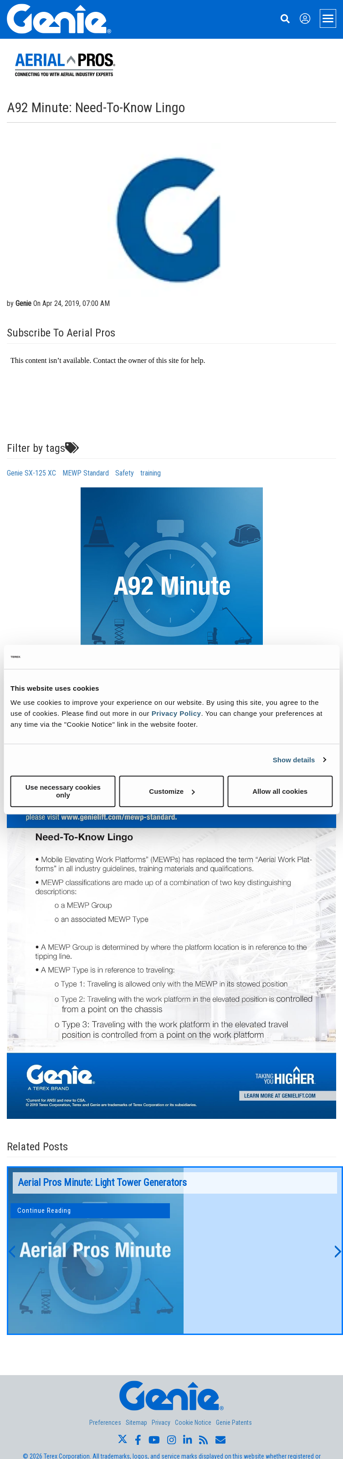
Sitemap (136, 1422)
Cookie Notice (193, 1422)
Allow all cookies (279, 791)
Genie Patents (234, 1422)
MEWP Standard (85, 473)
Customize (172, 791)
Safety (124, 473)
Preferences (105, 1422)
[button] (11, 1251)
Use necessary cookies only (63, 791)
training (150, 473)
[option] (175, 1251)
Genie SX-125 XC (31, 473)
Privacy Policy (176, 713)
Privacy (161, 1422)
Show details (294, 760)
